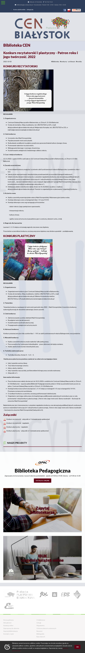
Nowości (39, 631)
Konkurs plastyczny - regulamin (17, 427)
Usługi (39, 623)
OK (77, 647)
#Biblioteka (55, 61)
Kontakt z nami (8, 634)
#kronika (79, 61)
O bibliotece (41, 620)
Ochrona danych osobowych (46, 628)
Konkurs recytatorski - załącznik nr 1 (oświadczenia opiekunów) (28, 419)
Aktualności (7, 623)
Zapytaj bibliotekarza (10, 631)
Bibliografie (40, 634)
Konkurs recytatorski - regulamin (17, 423)
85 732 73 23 (49, 2)
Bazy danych (41, 637)
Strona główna (8, 620)
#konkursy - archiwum (67, 61)
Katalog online (42, 480)
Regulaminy (40, 625)
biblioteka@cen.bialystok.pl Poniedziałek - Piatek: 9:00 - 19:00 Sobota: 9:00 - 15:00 (41, 5)
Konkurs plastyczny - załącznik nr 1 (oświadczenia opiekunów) (27, 431)
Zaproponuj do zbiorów (11, 628)
